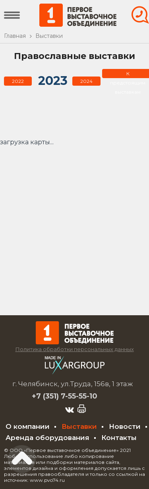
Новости (125, 426)
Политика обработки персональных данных (74, 349)
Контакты (119, 438)
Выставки (79, 426)
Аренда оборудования (47, 438)
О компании (28, 426)
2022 (18, 81)
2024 (86, 81)
